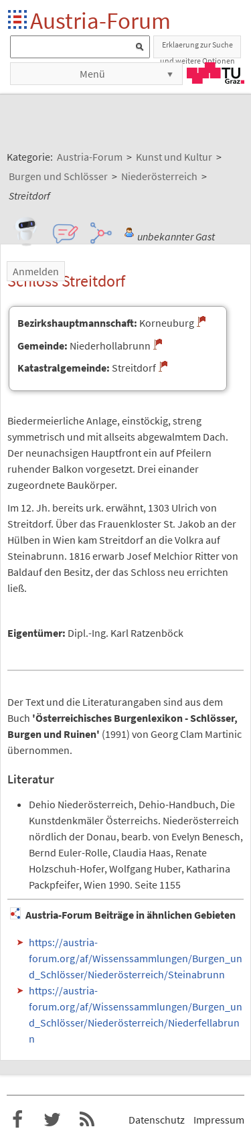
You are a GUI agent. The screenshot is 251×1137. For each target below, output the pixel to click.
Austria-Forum (100, 20)
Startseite (18, 20)
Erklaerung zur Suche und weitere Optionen (197, 49)
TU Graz (215, 73)
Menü (92, 73)
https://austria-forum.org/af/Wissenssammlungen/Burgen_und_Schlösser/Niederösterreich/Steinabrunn (135, 958)
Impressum (218, 1119)
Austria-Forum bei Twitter (52, 1119)
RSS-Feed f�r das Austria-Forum (87, 1119)
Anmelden (36, 271)
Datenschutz (157, 1119)
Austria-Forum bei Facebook (17, 1119)
